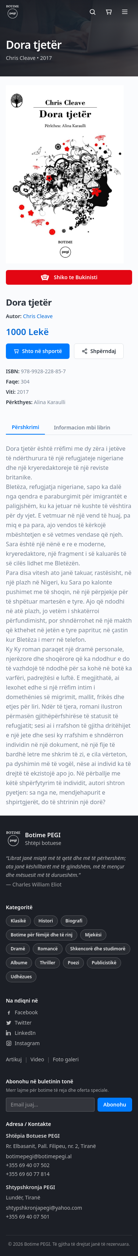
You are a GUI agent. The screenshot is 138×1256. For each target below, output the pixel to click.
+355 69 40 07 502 (28, 1165)
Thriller (47, 963)
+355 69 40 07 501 (28, 1216)
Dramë (18, 949)
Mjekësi (93, 935)
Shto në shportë (37, 351)
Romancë (47, 949)
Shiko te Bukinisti (68, 277)
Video (37, 1059)
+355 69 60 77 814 (28, 1173)
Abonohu (114, 1104)
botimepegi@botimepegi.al (39, 1156)
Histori (46, 921)
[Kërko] (92, 11)
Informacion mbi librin (82, 427)
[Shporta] (108, 11)
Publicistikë (104, 963)
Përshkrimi (25, 427)
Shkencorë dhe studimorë (97, 949)
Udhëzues (21, 977)
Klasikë (18, 921)
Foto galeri (66, 1059)
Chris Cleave (38, 316)
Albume (19, 963)
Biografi (74, 921)
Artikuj (14, 1059)
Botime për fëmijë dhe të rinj (41, 935)
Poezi (73, 963)
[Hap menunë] (124, 11)
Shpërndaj (99, 351)
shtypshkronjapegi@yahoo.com (44, 1207)
